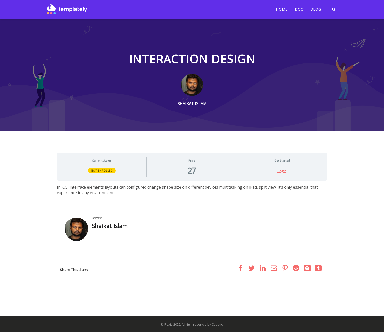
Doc (299, 9)
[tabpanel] (192, 190)
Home (282, 9)
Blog (316, 9)
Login (281, 171)
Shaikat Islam (110, 226)
